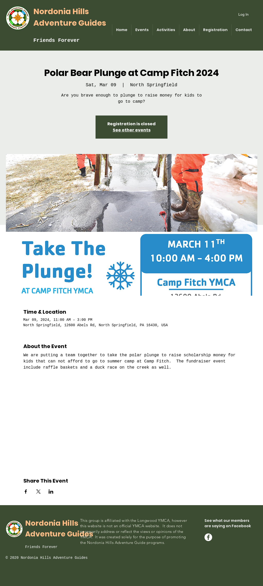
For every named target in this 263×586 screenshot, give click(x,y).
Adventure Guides (69, 23)
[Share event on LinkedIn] (51, 491)
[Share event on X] (38, 491)
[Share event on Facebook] (25, 491)
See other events (132, 130)
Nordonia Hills (61, 11)
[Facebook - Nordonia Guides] (208, 537)
